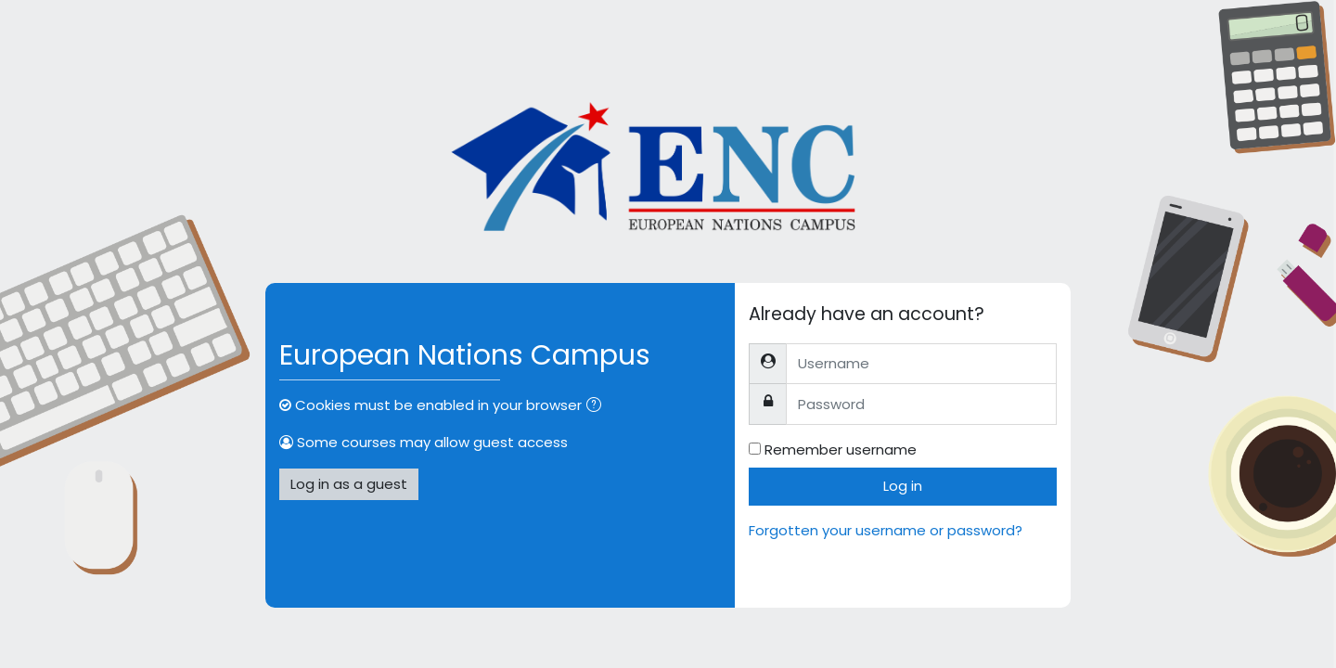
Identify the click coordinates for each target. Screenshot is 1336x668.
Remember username (840, 449)
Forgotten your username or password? (885, 530)
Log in (902, 485)
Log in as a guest (348, 484)
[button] (597, 406)
